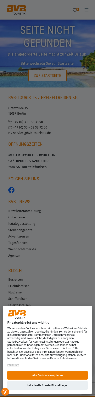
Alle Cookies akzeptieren (47, 375)
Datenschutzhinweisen (63, 358)
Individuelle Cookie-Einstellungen (47, 385)
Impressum (13, 365)
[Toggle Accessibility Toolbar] (5, 392)
